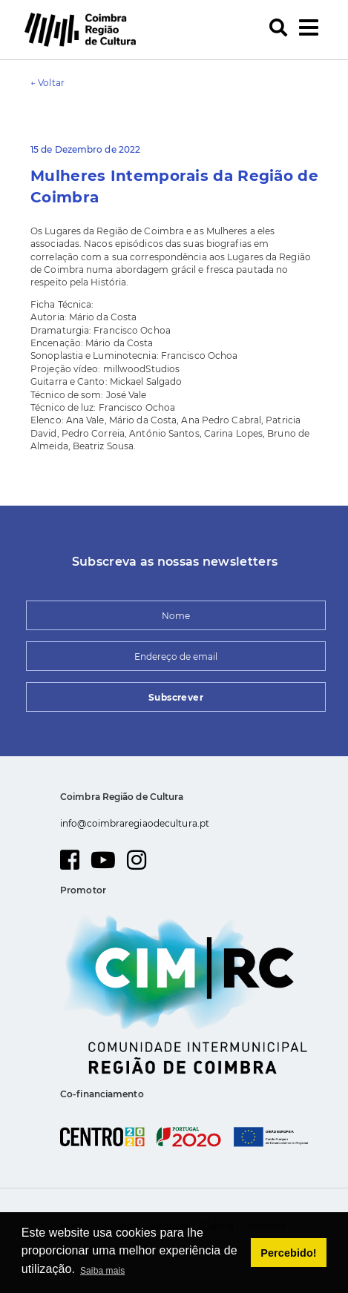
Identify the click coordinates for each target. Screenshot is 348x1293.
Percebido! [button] (288, 1253)
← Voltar (47, 82)
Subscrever (175, 697)
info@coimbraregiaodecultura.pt (134, 823)
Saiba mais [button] (102, 1271)
